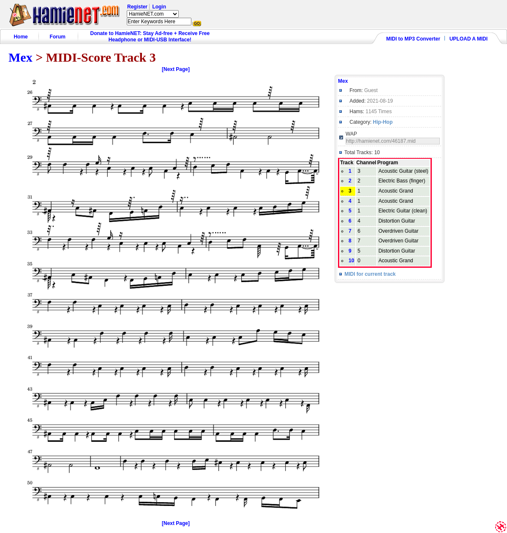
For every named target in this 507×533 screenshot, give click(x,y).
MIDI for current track (369, 274)
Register (137, 7)
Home (20, 37)
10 (351, 261)
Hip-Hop (383, 122)
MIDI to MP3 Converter (413, 39)
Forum (57, 37)
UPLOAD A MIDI (469, 39)
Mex (20, 57)
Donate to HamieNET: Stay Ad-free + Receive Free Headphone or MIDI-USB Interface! (150, 36)
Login (159, 7)
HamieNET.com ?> (153, 14)
